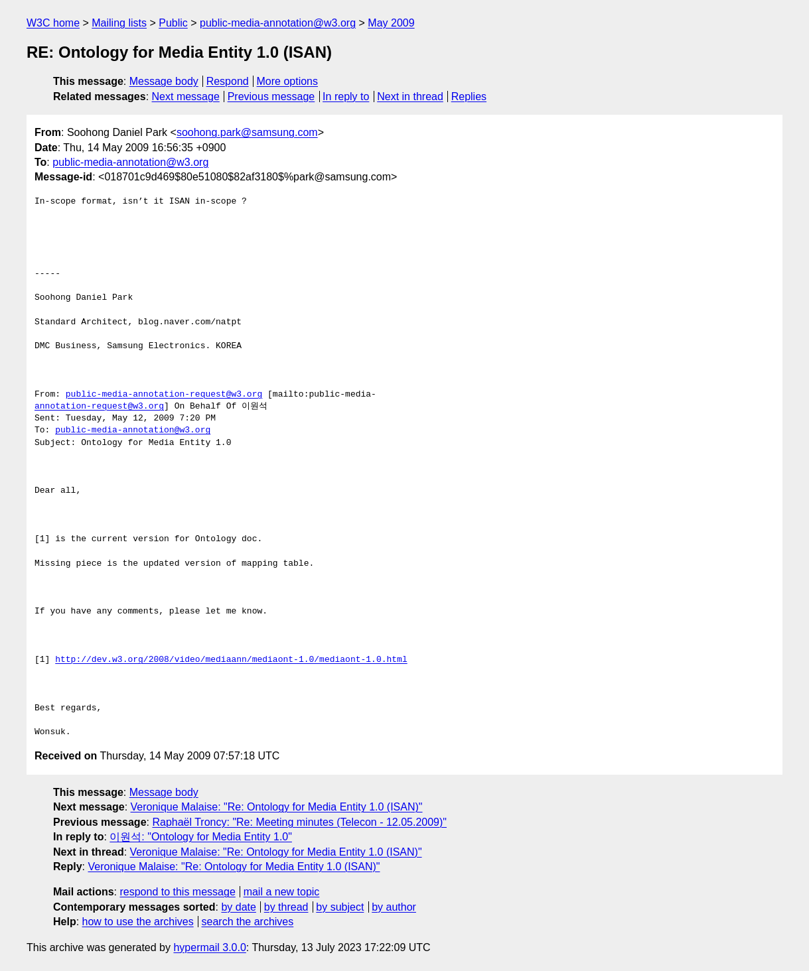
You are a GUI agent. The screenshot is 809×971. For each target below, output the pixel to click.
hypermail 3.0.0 (209, 947)
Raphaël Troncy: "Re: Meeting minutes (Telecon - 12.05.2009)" (299, 822)
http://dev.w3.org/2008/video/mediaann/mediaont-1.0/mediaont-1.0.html (231, 660)
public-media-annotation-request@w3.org (164, 395)
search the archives (248, 921)
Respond (227, 81)
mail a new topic (282, 891)
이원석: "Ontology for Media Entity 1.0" (201, 836)
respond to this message (177, 891)
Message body (163, 81)
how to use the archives (138, 921)
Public (173, 23)
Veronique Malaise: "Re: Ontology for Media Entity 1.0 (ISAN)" (277, 806)
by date (238, 907)
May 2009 (391, 23)
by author (394, 907)
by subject (340, 907)
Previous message (271, 96)
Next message (186, 96)
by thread (286, 907)
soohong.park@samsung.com (247, 132)
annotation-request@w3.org (99, 407)
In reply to (346, 96)
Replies (468, 96)
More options (288, 81)
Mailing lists (119, 23)
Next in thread (410, 96)
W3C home (53, 23)
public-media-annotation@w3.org (278, 23)
